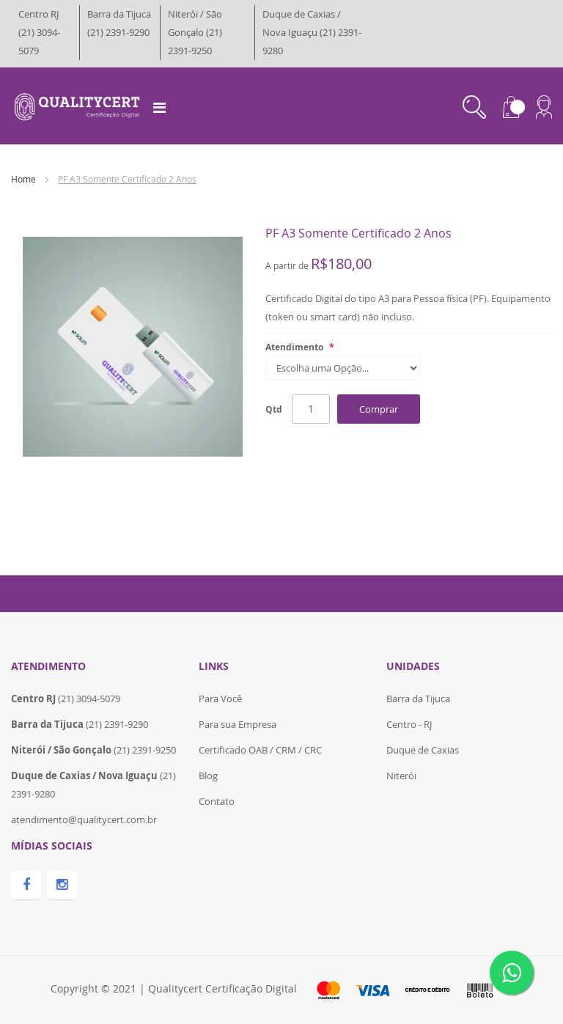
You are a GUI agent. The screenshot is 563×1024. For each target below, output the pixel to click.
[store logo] (79, 104)
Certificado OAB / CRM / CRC (260, 749)
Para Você (220, 698)
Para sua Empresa (237, 724)
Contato (217, 801)
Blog (208, 775)
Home (23, 179)
